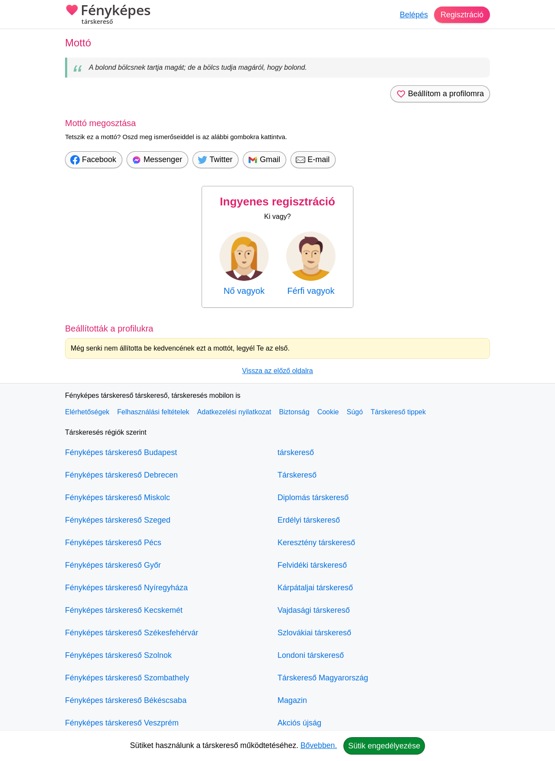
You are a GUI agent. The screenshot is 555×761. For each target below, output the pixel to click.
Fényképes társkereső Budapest (121, 452)
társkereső (296, 452)
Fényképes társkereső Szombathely (127, 677)
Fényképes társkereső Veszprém (122, 723)
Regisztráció (462, 14)
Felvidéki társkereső (312, 565)
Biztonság (294, 412)
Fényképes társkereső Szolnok (118, 655)
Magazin (292, 700)
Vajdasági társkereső (314, 610)
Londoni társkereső (311, 655)
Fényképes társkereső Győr (113, 565)
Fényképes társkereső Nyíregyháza (126, 587)
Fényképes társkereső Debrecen (121, 475)
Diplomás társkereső (313, 497)
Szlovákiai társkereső (314, 632)
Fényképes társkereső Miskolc (117, 497)
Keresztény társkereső (316, 542)
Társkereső (297, 475)
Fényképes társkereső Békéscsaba (125, 700)
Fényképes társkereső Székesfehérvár (131, 632)
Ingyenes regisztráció (277, 201)
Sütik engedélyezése (384, 745)
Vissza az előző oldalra (277, 370)
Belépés (414, 14)
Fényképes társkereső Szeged (117, 520)
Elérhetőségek (87, 412)
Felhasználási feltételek (153, 412)
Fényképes (108, 15)
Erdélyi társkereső (309, 520)
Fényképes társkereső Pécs (113, 542)
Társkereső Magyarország (323, 677)
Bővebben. (318, 745)
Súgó (354, 412)
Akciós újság (299, 723)
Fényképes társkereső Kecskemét (124, 610)
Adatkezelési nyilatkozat (234, 412)
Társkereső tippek (398, 412)
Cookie (328, 412)
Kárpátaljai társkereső (315, 587)
